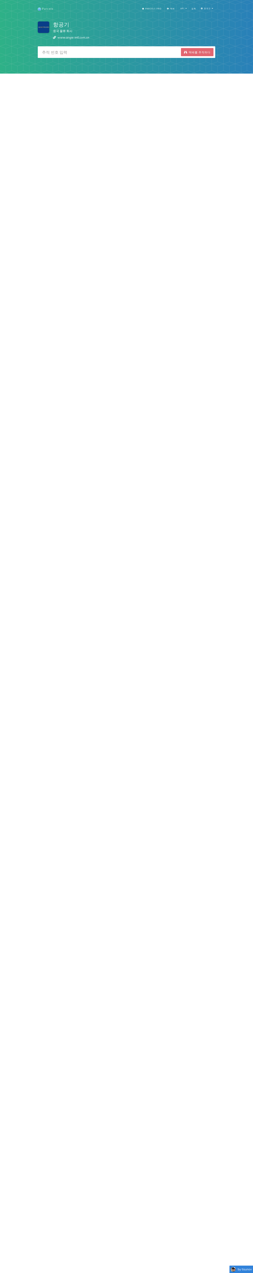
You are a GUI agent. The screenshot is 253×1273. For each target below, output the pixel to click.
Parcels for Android (139, 1230)
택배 (171, 9)
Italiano (172, 1260)
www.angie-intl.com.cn (73, 37)
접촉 (194, 9)
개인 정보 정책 (153, 1255)
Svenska (152, 1260)
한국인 (162, 1260)
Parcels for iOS (106, 1230)
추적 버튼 (172, 1255)
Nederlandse (139, 1260)
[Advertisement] (126, 98)
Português (114, 1260)
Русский (204, 1260)
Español (102, 1260)
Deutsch (126, 1260)
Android (50, 949)
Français (91, 1260)
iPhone (31, 949)
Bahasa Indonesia (188, 1260)
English (81, 1260)
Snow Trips (74, 1225)
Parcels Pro (152, 9)
